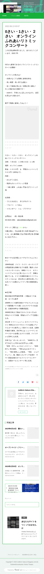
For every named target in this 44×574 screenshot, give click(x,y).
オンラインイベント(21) (16, 368)
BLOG (26, 15)
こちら (20, 227)
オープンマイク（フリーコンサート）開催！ (21, 447)
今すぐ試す (29, 9)
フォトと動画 (15, 15)
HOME (4, 15)
